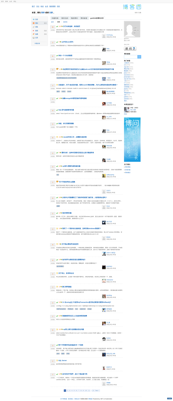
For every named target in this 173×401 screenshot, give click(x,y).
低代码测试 (60, 266)
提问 (45, 23)
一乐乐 (108, 78)
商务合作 (77, 399)
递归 (58, 91)
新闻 (6, 1)
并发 (68, 353)
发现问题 (127, 170)
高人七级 (133, 110)
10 (86, 390)
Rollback (70, 309)
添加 (45, 34)
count (69, 91)
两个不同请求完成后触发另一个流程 (70, 345)
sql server (129, 75)
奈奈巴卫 (109, 367)
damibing (109, 295)
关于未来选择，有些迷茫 (71, 26)
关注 (37, 6)
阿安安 (108, 237)
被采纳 (65, 22)
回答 (58, 22)
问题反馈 (37, 43)
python (128, 97)
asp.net (128, 67)
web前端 (128, 87)
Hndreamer (109, 280)
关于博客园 (63, 399)
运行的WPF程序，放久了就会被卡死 (74, 374)
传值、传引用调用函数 (66, 123)
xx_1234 (108, 116)
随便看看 (52, 6)
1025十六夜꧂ (111, 252)
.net (127, 81)
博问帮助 (127, 167)
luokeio (108, 338)
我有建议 (127, 172)
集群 (63, 353)
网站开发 (128, 69)
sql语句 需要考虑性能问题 (71, 166)
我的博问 (74, 18)
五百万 (108, 190)
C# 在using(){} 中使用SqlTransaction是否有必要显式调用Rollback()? (86, 302)
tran (76, 309)
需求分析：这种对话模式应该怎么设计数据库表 (77, 152)
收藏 (36, 34)
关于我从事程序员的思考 (69, 244)
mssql (89, 309)
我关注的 (64, 18)
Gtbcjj (108, 62)
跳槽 (58, 206)
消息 (58, 6)
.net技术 (128, 63)
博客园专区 (129, 93)
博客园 (90, 399)
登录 (43, 13)
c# (127, 65)
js (126, 91)
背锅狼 (108, 383)
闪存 (36, 19)
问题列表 (55, 18)
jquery (127, 89)
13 (93, 390)
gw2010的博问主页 (97, 18)
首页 (2, 1)
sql (57, 175)
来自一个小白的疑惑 (65, 55)
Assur (108, 206)
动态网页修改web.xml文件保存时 (66, 78)
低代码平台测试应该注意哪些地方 (73, 259)
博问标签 (84, 18)
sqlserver (82, 309)
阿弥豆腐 (109, 146)
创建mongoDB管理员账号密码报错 (74, 98)
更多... (126, 101)
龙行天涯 (109, 221)
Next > (97, 390)
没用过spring (110, 175)
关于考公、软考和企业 (66, 273)
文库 (36, 37)
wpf (127, 95)
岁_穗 (108, 322)
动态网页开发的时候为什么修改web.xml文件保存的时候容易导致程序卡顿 (88, 69)
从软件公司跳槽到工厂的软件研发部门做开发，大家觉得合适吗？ (84, 197)
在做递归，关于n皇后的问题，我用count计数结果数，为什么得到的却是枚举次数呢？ (88, 85)
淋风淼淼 (109, 309)
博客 (36, 27)
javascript (128, 77)
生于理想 (109, 103)
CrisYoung (109, 35)
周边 (14, 1)
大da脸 (108, 159)
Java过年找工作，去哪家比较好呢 (75, 137)
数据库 (128, 71)
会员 (10, 1)
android (128, 99)
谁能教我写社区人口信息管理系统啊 (74, 316)
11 (89, 390)
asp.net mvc (129, 79)
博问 (36, 23)
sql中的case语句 (67, 42)
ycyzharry (109, 266)
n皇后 (63, 91)
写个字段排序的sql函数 (67, 182)
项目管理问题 (66, 213)
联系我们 (70, 399)
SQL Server (62, 360)
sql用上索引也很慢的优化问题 (73, 329)
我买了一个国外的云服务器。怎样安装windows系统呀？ (81, 228)
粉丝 (42, 6)
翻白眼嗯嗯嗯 (110, 91)
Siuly (107, 48)
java (58, 353)
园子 (33, 6)
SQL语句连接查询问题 (66, 110)
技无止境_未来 (110, 353)
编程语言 (128, 85)
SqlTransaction (61, 309)
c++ (127, 83)
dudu (125, 114)
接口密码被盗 (66, 287)
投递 (45, 30)
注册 (51, 13)
